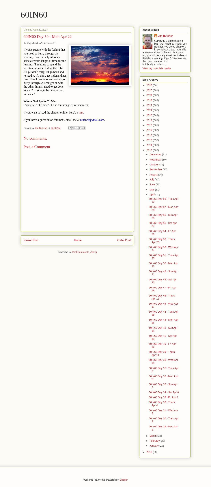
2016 (149, 135)
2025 (149, 90)
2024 (149, 95)
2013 (149, 150)
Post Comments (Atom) (84, 252)
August (154, 174)
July (152, 179)
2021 (149, 110)
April (152, 194)
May (152, 189)
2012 (149, 452)
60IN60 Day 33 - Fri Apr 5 (163, 397)
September (156, 169)
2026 (149, 85)
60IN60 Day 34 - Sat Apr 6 (164, 392)
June (153, 184)
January (154, 445)
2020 (149, 115)
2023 (149, 100)
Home (78, 240)
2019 (149, 120)
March (153, 435)
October (154, 164)
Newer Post (31, 240)
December (156, 154)
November (156, 159)
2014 (149, 145)
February (155, 440)
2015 (149, 140)
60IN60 (34, 14)
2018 (149, 125)
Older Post (124, 240)
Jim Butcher (165, 35)
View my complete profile (157, 68)
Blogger (123, 479)
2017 (149, 130)
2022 (149, 105)
